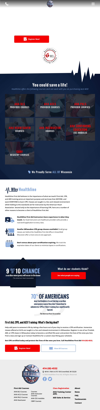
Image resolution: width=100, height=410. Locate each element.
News (77, 392)
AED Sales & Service (61, 397)
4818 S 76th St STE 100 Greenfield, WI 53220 (59, 372)
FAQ (76, 395)
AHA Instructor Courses (36, 395)
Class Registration (61, 388)
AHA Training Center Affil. (62, 393)
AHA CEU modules (37, 398)
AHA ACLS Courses (21, 395)
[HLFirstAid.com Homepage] (50, 3)
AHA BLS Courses (20, 392)
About (77, 388)
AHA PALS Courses (21, 397)
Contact (78, 403)
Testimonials (80, 399)
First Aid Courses (21, 388)
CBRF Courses (36, 401)
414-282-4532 (87, 340)
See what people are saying (68, 275)
